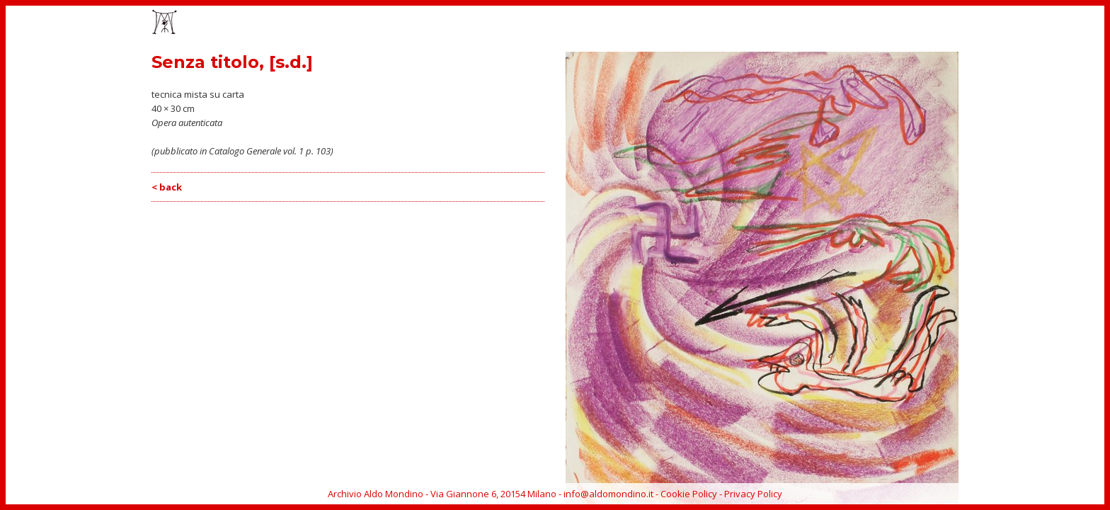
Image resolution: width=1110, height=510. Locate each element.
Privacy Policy (753, 493)
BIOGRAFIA (851, 23)
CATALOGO (789, 23)
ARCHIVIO (911, 23)
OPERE (689, 23)
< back (166, 187)
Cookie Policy (688, 493)
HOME (645, 23)
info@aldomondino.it (608, 493)
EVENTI (734, 23)
